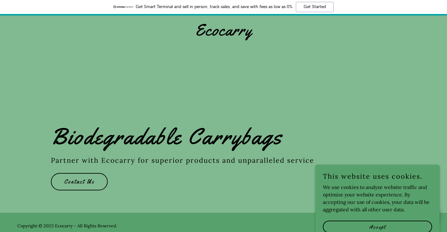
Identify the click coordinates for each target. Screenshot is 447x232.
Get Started (315, 7)
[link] (223, 33)
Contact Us (79, 181)
